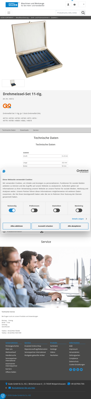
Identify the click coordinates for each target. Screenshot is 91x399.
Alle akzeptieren (74, 226)
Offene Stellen (11, 372)
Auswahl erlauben (45, 226)
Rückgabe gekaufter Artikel (35, 355)
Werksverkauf (11, 352)
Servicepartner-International (11, 359)
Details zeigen (78, 219)
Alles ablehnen (17, 226)
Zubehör (54, 18)
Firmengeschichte (12, 346)
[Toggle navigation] (9, 12)
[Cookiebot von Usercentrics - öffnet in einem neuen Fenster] (78, 171)
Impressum (73, 349)
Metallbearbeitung (22, 18)
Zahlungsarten (74, 355)
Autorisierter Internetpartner (11, 365)
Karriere (9, 369)
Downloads (24, 130)
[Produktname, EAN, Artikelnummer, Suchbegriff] (68, 12)
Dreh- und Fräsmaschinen (40, 18)
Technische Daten (9, 130)
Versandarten (74, 352)
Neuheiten (54, 355)
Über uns (9, 349)
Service (35, 130)
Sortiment (54, 346)
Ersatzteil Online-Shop (33, 346)
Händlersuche (11, 355)
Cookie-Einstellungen (77, 364)
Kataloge (53, 349)
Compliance (73, 358)
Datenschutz (73, 361)
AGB (70, 346)
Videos (52, 352)
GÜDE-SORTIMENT (7, 18)
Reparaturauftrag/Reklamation (36, 349)
